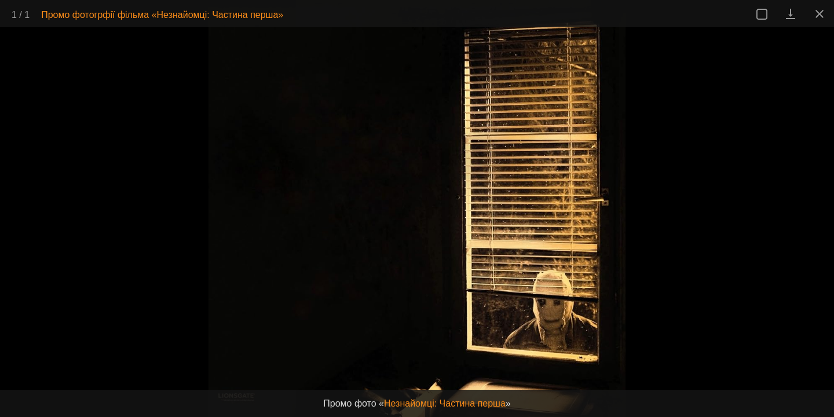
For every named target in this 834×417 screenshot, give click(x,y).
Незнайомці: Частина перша (445, 403)
